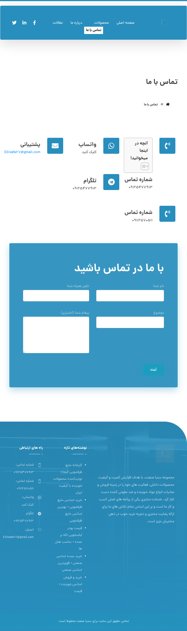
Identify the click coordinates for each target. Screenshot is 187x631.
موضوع (130, 320)
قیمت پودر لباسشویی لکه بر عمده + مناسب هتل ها (68, 539)
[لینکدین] (24, 22)
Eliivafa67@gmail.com (22, 152)
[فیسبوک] (34, 22)
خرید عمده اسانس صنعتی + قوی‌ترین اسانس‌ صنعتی (69, 563)
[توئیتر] (14, 22)
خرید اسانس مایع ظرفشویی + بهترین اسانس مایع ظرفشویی (69, 511)
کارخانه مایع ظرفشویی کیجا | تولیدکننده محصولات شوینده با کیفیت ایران (67, 479)
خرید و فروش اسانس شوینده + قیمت (70, 584)
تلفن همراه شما (56, 294)
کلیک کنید (89, 152)
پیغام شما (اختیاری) (56, 335)
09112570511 (142, 220)
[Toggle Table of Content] (143, 166)
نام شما (130, 294)
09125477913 (141, 187)
